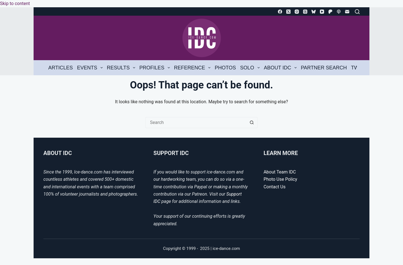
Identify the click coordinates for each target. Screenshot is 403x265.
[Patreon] (330, 12)
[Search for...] (196, 122)
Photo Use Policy (280, 179)
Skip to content (15, 3)
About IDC (281, 67)
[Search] (357, 11)
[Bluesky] (313, 12)
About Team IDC (280, 172)
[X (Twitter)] (288, 12)
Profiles (155, 67)
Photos (225, 68)
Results (122, 67)
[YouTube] (322, 12)
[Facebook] (280, 12)
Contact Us (275, 186)
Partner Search (324, 68)
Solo (251, 67)
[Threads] (305, 12)
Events (91, 67)
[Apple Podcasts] (339, 12)
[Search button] (251, 122)
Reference (193, 67)
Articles (60, 68)
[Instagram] (297, 12)
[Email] (347, 12)
